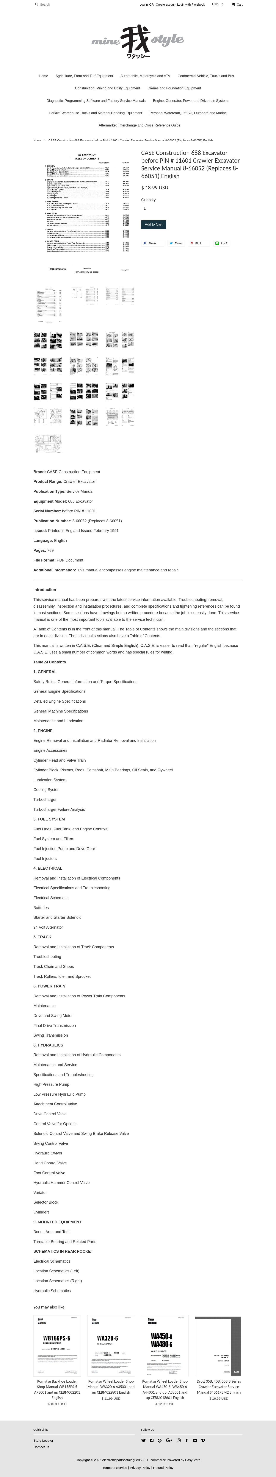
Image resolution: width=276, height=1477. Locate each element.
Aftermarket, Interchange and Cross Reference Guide (139, 125)
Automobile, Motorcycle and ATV (145, 76)
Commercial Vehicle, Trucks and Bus (206, 76)
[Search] (46, 5)
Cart (240, 4)
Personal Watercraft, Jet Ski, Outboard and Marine (188, 113)
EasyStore (193, 1460)
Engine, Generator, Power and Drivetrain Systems (191, 101)
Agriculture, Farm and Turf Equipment (84, 76)
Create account (166, 4)
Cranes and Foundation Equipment (174, 88)
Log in (144, 4)
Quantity (148, 200)
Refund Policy (163, 1467)
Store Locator (43, 1440)
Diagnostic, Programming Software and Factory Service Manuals (96, 101)
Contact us (41, 1447)
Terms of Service (115, 1467)
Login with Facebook (191, 4)
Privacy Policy (140, 1467)
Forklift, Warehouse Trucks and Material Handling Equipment (95, 113)
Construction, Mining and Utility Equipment (107, 88)
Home (43, 76)
